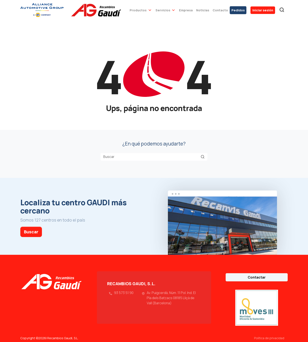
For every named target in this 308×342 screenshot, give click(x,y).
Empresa (186, 10)
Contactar (257, 277)
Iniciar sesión (262, 10)
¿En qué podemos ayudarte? (154, 143)
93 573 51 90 (123, 292)
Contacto (220, 10)
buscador (282, 10)
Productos (138, 10)
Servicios (162, 10)
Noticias (202, 10)
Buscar (31, 232)
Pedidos (238, 10)
